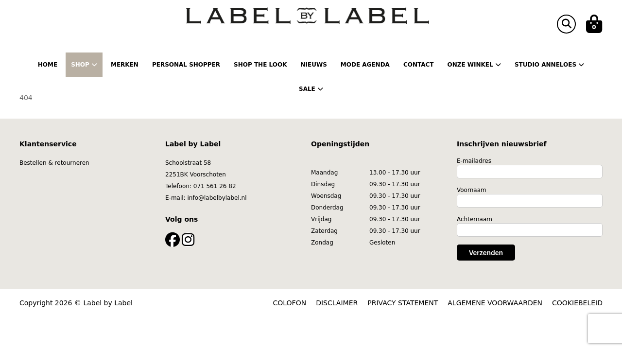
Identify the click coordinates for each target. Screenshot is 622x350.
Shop (84, 64)
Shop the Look (260, 64)
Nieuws (313, 64)
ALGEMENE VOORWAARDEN (495, 303)
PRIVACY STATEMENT (402, 303)
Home (47, 64)
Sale (311, 89)
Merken (124, 64)
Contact (418, 64)
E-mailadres (474, 161)
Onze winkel (474, 64)
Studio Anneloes (549, 64)
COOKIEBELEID (577, 303)
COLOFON (290, 303)
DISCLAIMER (337, 303)
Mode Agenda (365, 64)
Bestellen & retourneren (54, 162)
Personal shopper (186, 64)
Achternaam (474, 219)
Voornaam (471, 190)
